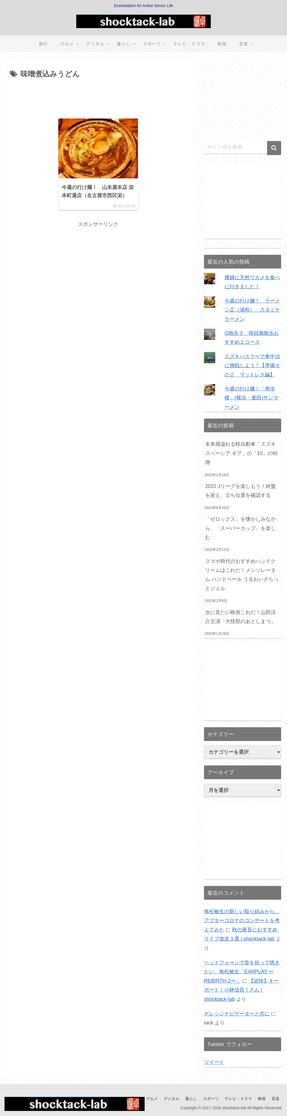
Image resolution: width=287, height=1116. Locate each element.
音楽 (275, 1098)
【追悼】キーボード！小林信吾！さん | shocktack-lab (241, 990)
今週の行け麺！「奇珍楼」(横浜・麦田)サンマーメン (251, 398)
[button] (274, 148)
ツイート (214, 1062)
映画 (262, 1098)
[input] (242, 147)
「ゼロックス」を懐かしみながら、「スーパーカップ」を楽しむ (240, 528)
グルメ (152, 1098)
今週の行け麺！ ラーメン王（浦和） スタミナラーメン (252, 310)
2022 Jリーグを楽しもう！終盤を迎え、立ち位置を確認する (240, 490)
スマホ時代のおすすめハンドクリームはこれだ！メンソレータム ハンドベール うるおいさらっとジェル (242, 574)
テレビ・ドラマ (238, 1098)
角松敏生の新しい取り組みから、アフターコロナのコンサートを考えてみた (242, 921)
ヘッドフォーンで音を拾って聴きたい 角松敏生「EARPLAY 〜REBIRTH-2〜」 (242, 972)
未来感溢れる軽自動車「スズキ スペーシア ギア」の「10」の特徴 (241, 453)
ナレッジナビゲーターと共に (237, 1014)
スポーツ (211, 1098)
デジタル (171, 1098)
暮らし (191, 1098)
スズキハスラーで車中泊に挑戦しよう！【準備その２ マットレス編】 (252, 366)
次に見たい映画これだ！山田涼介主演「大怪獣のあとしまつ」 (241, 617)
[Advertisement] (98, 97)
